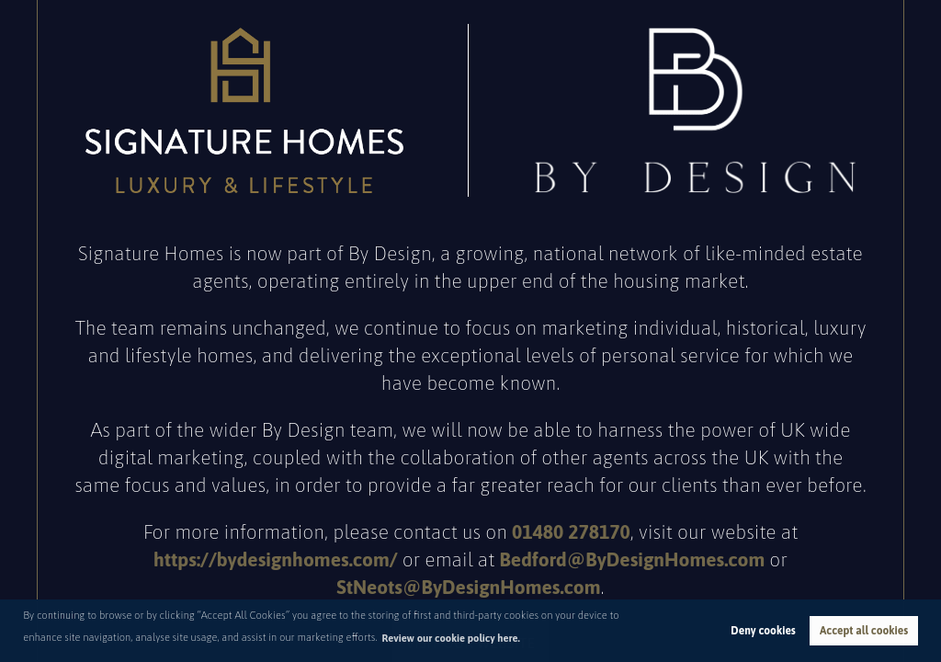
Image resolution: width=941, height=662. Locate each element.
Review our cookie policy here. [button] (451, 638)
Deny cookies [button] (763, 630)
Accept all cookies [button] (864, 630)
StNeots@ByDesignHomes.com (468, 587)
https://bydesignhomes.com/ (275, 559)
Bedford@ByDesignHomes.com (632, 559)
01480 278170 (571, 531)
